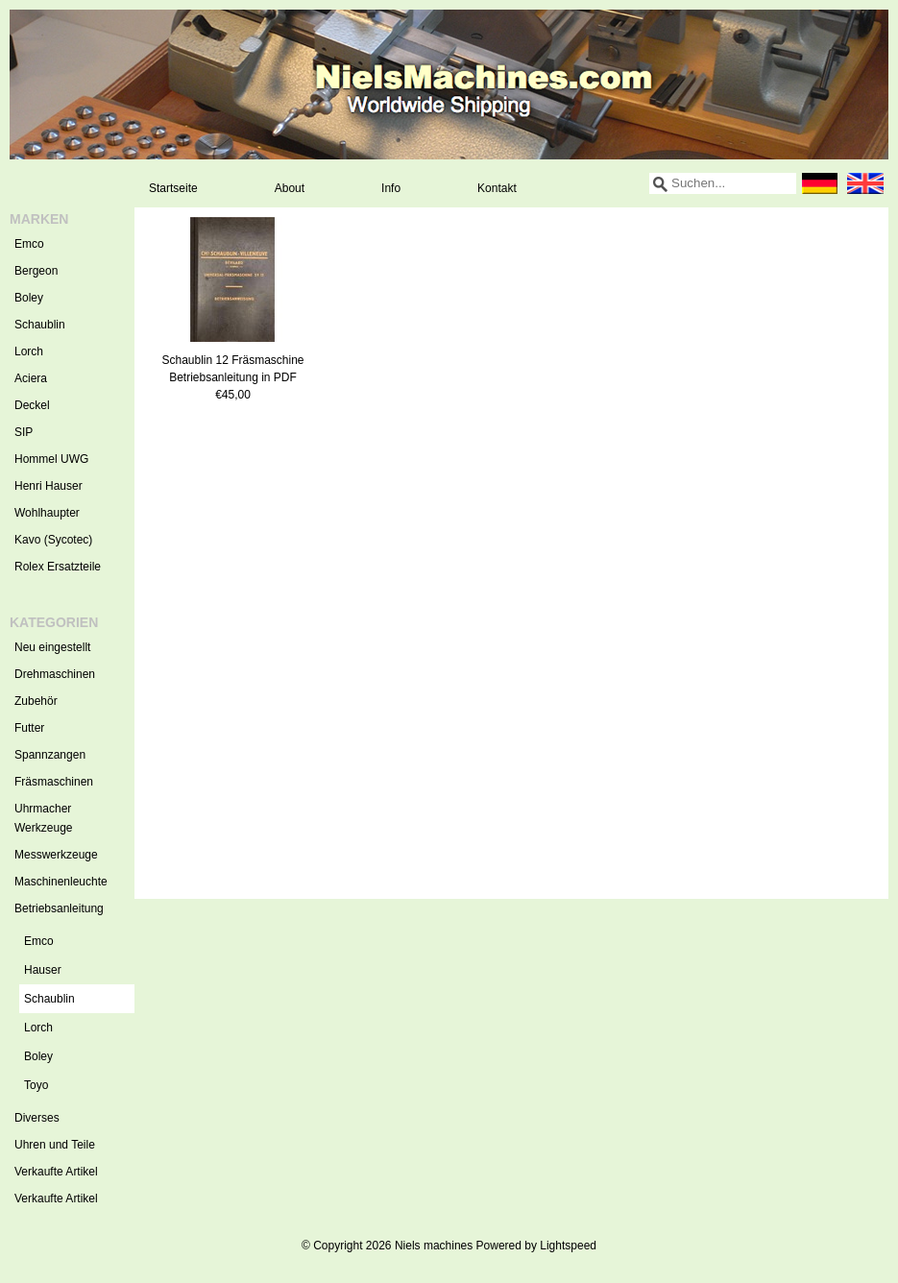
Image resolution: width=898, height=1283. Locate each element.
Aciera (30, 378)
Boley (28, 297)
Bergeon (36, 271)
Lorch (28, 351)
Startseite (173, 188)
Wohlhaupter (47, 513)
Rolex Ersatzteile (57, 566)
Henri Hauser (48, 486)
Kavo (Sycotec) (53, 539)
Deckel (32, 405)
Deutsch (819, 183)
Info (390, 188)
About (289, 188)
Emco (29, 244)
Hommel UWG (51, 459)
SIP (23, 432)
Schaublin (39, 324)
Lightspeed (568, 1245)
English (865, 183)
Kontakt (497, 188)
